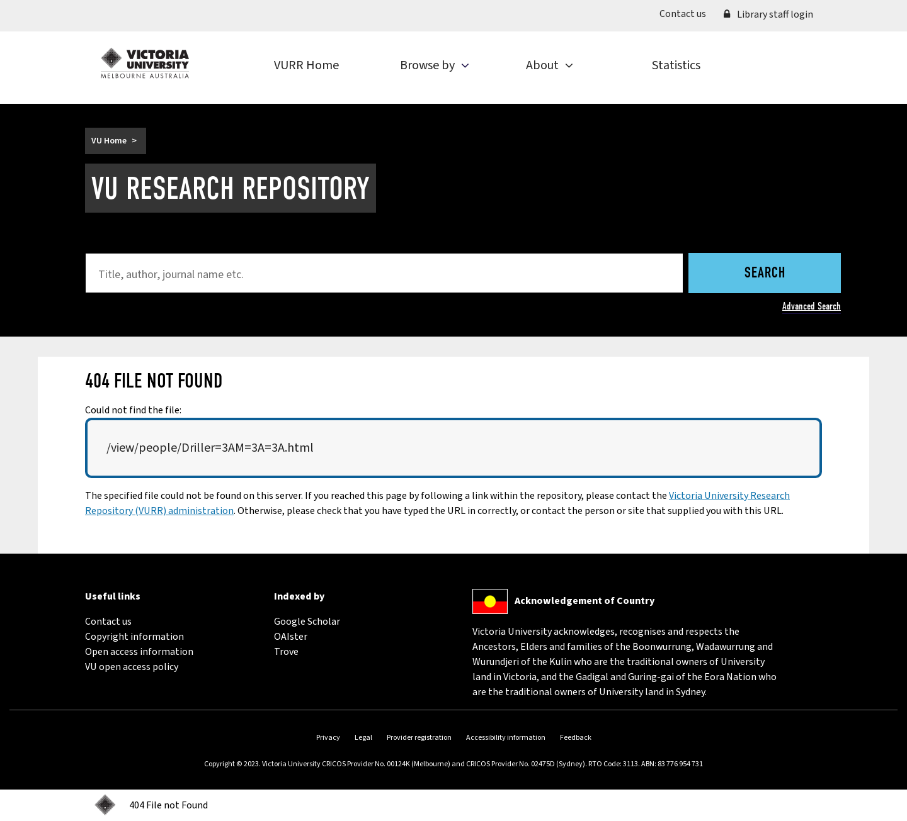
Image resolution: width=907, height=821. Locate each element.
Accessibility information (505, 737)
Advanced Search (811, 306)
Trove (286, 652)
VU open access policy (131, 667)
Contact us (687, 13)
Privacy (328, 737)
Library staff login (768, 14)
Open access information (139, 652)
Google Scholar (307, 621)
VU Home (109, 141)
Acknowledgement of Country (584, 601)
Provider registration (419, 737)
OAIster (290, 637)
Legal (363, 737)
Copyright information (134, 637)
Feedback (575, 737)
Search (764, 273)
